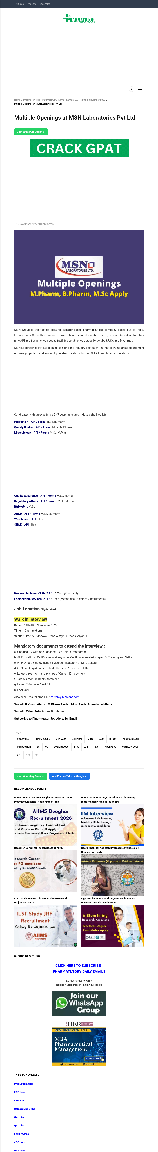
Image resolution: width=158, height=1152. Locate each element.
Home (17, 99)
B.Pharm (77, 739)
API (86, 747)
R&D (96, 747)
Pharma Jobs (42, 739)
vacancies (23, 739)
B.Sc (101, 739)
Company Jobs (130, 747)
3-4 (19, 755)
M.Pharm (61, 739)
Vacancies (44, 4)
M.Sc (90, 739)
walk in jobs (61, 747)
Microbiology (131, 739)
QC (46, 747)
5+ (36, 755)
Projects (31, 4)
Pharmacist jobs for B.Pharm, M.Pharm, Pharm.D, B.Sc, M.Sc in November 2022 (64, 99)
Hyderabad (110, 747)
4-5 (28, 755)
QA (38, 747)
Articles (20, 4)
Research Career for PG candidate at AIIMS (38, 847)
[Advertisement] (79, 53)
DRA (76, 747)
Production (24, 747)
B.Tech (113, 739)
